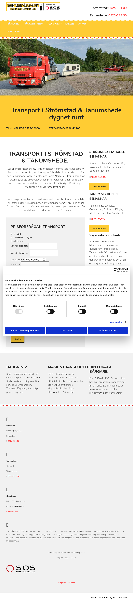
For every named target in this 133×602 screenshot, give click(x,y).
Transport (53, 23)
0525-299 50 (117, 15)
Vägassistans (33, 23)
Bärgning (13, 23)
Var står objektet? (19, 245)
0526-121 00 (117, 8)
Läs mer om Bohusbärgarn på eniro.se (108, 597)
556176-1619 (18, 506)
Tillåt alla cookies (108, 330)
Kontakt (12, 31)
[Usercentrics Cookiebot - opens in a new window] (115, 270)
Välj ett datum (17, 259)
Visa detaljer (116, 322)
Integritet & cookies (66, 582)
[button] (23, 128)
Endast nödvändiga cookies (25, 330)
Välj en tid (15, 264)
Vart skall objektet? (20, 253)
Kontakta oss (12, 511)
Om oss (82, 23)
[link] (15, 24)
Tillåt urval (66, 330)
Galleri (69, 23)
